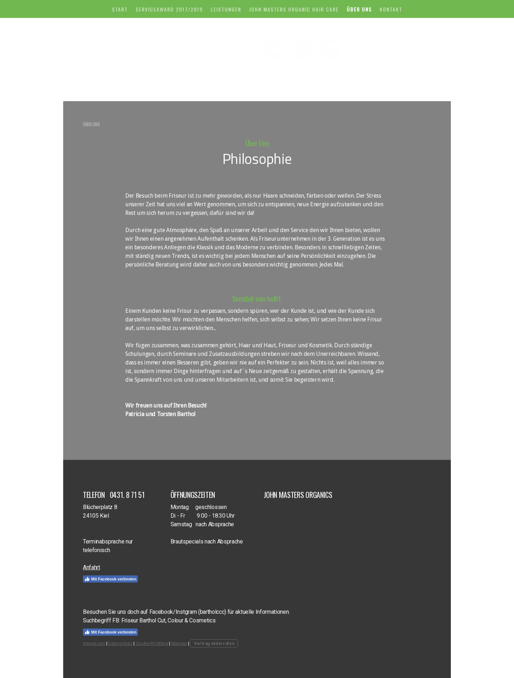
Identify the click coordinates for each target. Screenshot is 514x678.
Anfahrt (91, 567)
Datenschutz (120, 643)
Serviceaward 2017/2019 (169, 9)
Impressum (94, 643)
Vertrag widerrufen (214, 643)
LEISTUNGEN (226, 9)
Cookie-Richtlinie (152, 643)
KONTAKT (391, 9)
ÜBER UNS (359, 9)
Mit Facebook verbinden (110, 579)
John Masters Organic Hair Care (294, 9)
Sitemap (179, 643)
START (120, 9)
